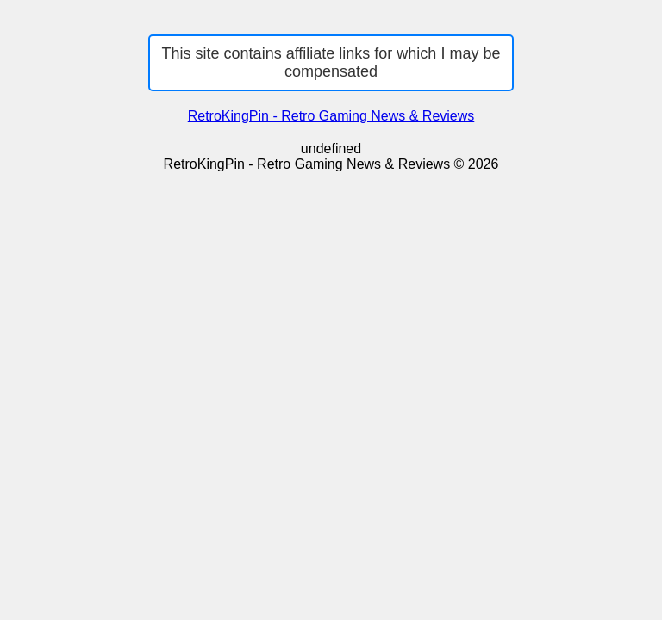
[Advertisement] (331, 301)
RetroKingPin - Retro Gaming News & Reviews (331, 115)
